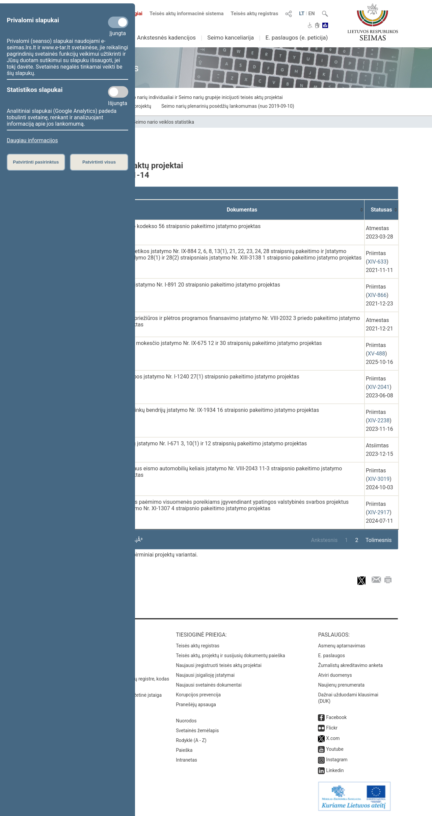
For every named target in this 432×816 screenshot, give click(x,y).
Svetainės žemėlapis (197, 730)
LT (301, 13)
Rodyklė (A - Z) (191, 740)
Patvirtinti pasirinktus (36, 162)
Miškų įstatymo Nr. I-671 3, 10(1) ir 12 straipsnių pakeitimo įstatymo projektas (214, 443)
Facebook (336, 717)
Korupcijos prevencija (198, 694)
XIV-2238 (378, 420)
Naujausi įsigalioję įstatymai (205, 675)
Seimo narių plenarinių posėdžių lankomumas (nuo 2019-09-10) (227, 106)
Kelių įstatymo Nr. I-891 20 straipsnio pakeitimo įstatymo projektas (200, 284)
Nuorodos (186, 720)
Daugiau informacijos (32, 140)
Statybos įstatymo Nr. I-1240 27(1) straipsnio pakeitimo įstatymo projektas (210, 376)
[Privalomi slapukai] (118, 22)
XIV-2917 (378, 512)
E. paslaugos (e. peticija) (296, 37)
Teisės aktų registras (254, 13)
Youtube (334, 749)
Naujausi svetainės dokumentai (209, 685)
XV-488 (376, 353)
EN (311, 13)
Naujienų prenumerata (341, 685)
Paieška (184, 750)
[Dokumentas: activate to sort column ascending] (242, 210)
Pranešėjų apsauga (196, 704)
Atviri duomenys (335, 675)
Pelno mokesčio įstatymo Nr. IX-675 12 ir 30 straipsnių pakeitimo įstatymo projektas (221, 343)
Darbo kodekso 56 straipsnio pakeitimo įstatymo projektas (191, 226)
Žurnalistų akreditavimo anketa (350, 665)
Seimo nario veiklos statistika (163, 122)
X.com (333, 738)
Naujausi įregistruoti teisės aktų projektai (219, 665)
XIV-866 (377, 295)
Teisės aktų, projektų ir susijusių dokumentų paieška (230, 655)
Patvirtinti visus (99, 162)
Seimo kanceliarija (230, 37)
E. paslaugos (331, 655)
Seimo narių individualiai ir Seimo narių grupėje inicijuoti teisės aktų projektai (203, 97)
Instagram (336, 759)
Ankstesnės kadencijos (166, 37)
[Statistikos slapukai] (118, 92)
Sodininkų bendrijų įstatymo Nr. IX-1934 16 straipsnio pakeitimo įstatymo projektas (220, 410)
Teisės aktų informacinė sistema (187, 13)
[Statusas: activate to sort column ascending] (381, 210)
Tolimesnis (379, 540)
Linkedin (335, 770)
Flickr (332, 728)
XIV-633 (377, 261)
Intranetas (186, 760)
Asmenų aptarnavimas (341, 645)
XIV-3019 (378, 479)
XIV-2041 (378, 387)
